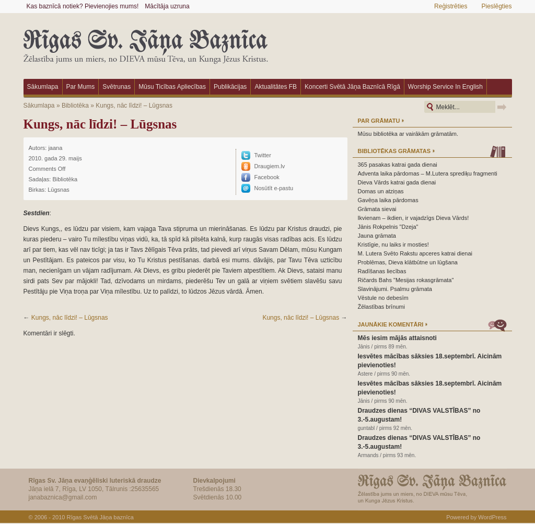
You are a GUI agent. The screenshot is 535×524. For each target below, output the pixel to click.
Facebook (267, 177)
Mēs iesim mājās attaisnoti (397, 338)
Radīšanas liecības (382, 271)
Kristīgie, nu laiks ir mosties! (393, 244)
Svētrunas (116, 86)
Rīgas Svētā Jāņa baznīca (99, 517)
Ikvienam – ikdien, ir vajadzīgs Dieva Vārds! (413, 218)
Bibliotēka (75, 105)
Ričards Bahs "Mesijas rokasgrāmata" (406, 280)
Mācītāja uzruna (167, 6)
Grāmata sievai (377, 209)
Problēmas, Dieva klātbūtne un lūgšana (408, 262)
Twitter (262, 155)
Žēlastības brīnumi (381, 307)
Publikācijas (230, 86)
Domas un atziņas (381, 191)
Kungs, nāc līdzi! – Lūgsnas (134, 105)
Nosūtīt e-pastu (274, 188)
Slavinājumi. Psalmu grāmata (395, 289)
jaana (55, 148)
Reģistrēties (450, 6)
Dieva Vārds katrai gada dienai (397, 182)
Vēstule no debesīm (383, 298)
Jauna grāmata (377, 235)
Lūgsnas (58, 190)
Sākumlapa (43, 86)
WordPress (492, 517)
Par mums (80, 86)
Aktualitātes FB (275, 86)
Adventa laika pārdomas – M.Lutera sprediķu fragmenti (427, 173)
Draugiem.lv (269, 166)
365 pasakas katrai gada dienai (397, 164)
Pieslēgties (496, 6)
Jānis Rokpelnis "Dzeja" (388, 227)
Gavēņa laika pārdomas (388, 200)
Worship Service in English (445, 86)
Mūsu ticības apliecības (172, 86)
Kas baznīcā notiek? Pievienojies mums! (83, 6)
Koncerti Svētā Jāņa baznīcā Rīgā (352, 86)
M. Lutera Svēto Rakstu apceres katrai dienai (415, 253)
